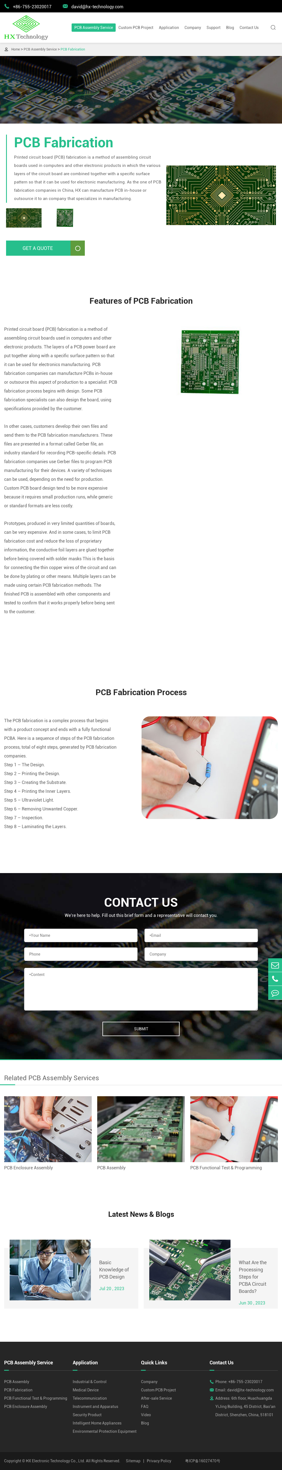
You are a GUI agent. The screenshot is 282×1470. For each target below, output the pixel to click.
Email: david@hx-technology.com (244, 1390)
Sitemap (133, 1461)
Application (169, 27)
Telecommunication (90, 1398)
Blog (230, 27)
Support (214, 27)
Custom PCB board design (29, 488)
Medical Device (86, 1390)
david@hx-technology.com (93, 6)
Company (193, 27)
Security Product (87, 1415)
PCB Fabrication (73, 49)
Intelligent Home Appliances (97, 1423)
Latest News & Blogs (141, 1214)
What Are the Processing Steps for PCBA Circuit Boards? (253, 1277)
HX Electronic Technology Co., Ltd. (55, 1461)
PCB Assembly (111, 1167)
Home (15, 49)
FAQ (144, 1406)
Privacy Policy (159, 1461)
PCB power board (91, 347)
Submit (141, 1029)
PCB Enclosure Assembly (28, 1167)
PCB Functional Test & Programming (226, 1167)
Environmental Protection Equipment (105, 1431)
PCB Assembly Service (93, 27)
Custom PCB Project (135, 27)
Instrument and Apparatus (95, 1406)
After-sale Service (156, 1398)
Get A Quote (54, 248)
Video (146, 1415)
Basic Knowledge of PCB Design (114, 1270)
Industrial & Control (90, 1382)
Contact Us (249, 27)
